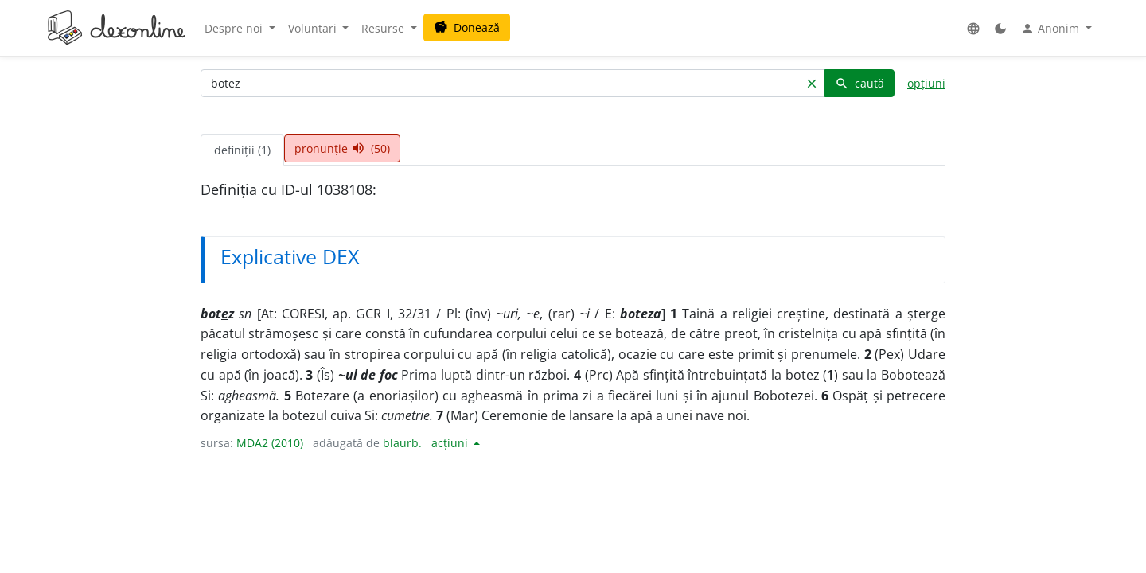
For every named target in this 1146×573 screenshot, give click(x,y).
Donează (467, 27)
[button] (973, 28)
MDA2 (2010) (269, 442)
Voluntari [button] (314, 28)
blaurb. (402, 442)
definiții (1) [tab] (242, 150)
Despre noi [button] (235, 28)
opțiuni (926, 83)
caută (859, 83)
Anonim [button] (1051, 29)
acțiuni (451, 442)
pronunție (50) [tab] (342, 148)
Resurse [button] (384, 28)
